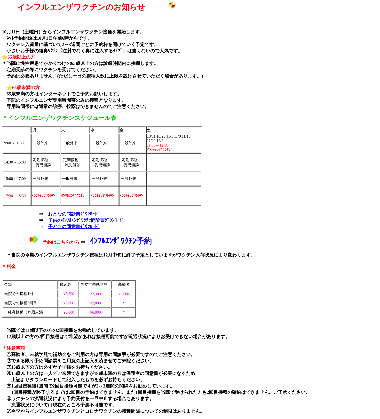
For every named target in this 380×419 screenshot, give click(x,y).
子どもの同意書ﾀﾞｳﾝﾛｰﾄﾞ (74, 226)
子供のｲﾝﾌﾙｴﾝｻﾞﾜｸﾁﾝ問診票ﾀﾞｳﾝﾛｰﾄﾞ (86, 220)
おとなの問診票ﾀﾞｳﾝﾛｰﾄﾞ (74, 214)
